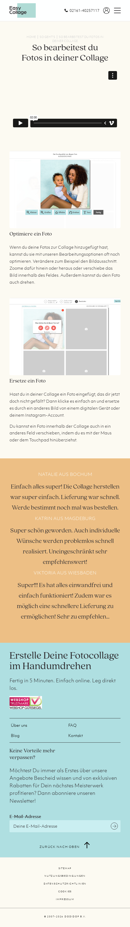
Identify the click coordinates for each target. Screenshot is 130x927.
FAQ (72, 725)
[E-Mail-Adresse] (65, 826)
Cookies (65, 891)
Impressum (65, 899)
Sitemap (65, 868)
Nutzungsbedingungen (65, 876)
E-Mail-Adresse (25, 816)
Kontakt (75, 735)
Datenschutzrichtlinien (65, 884)
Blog (15, 735)
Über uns (19, 725)
